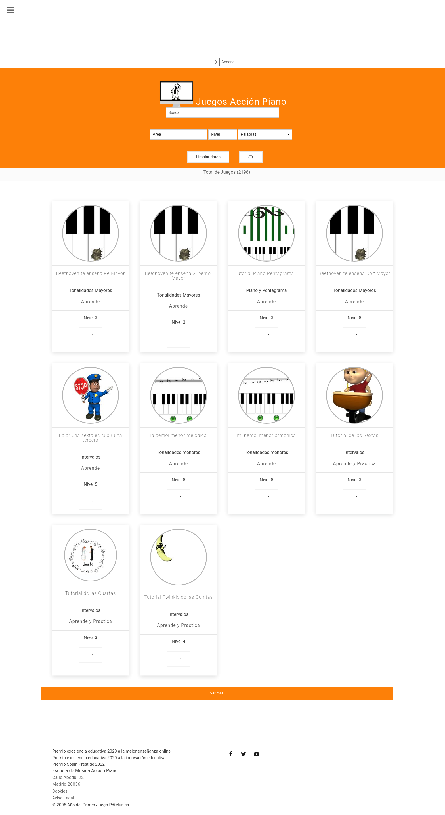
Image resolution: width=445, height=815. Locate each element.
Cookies (60, 791)
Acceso (222, 62)
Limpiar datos (208, 157)
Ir (92, 335)
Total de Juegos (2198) (226, 172)
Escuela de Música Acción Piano (85, 770)
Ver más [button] (217, 693)
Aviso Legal (63, 798)
